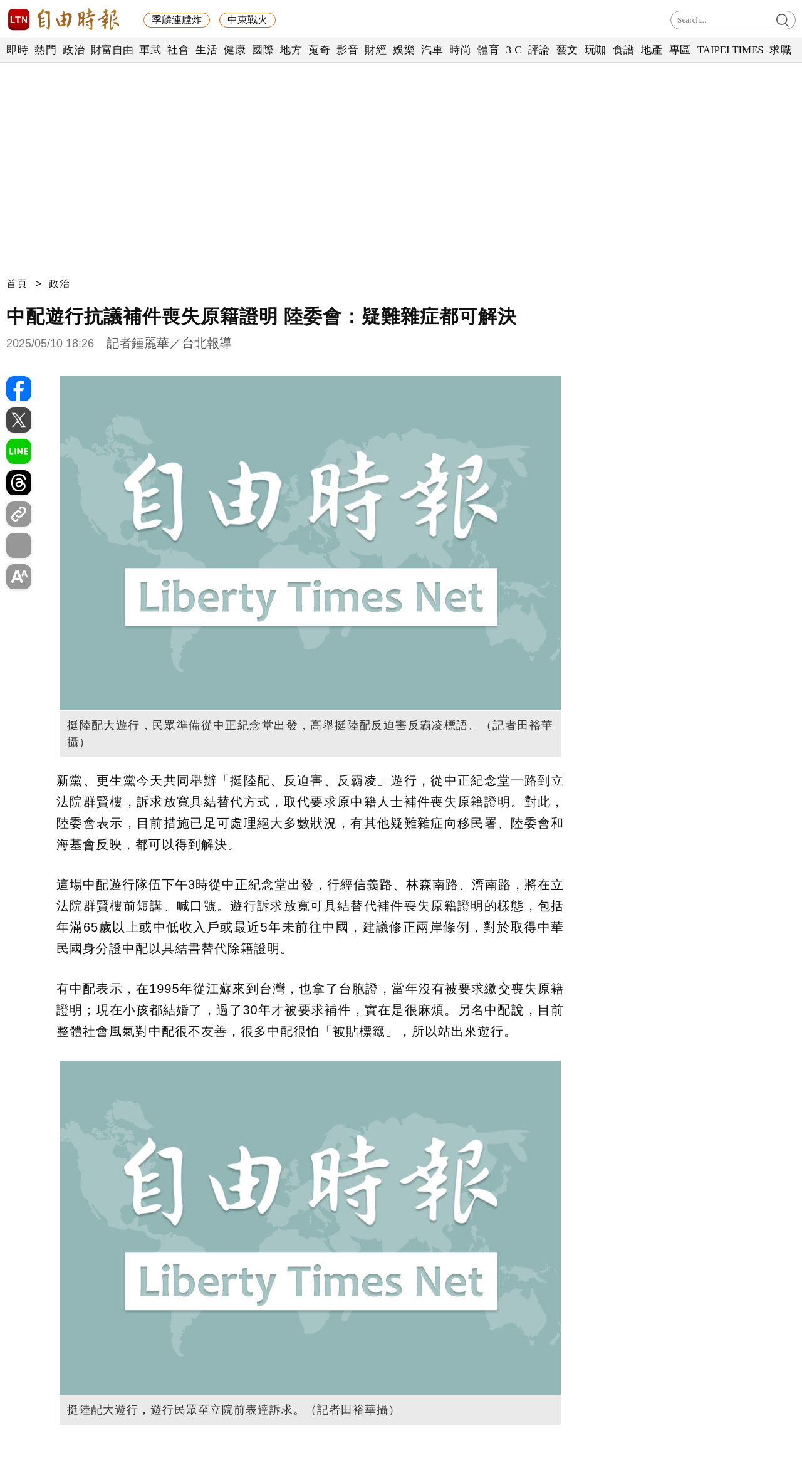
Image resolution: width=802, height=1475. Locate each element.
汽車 (432, 50)
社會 (178, 50)
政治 (74, 50)
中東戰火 (247, 19)
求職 (780, 50)
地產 (652, 50)
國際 (263, 50)
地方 (291, 50)
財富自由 (112, 50)
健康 (235, 50)
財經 (376, 50)
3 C (514, 50)
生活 (206, 50)
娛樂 (404, 50)
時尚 (460, 50)
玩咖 (596, 50)
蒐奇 (319, 50)
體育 (488, 50)
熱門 (45, 50)
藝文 (567, 50)
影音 (347, 50)
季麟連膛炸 (177, 19)
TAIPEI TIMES (730, 50)
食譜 (624, 50)
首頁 (17, 283)
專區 (680, 50)
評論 (539, 50)
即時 (17, 50)
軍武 (150, 50)
